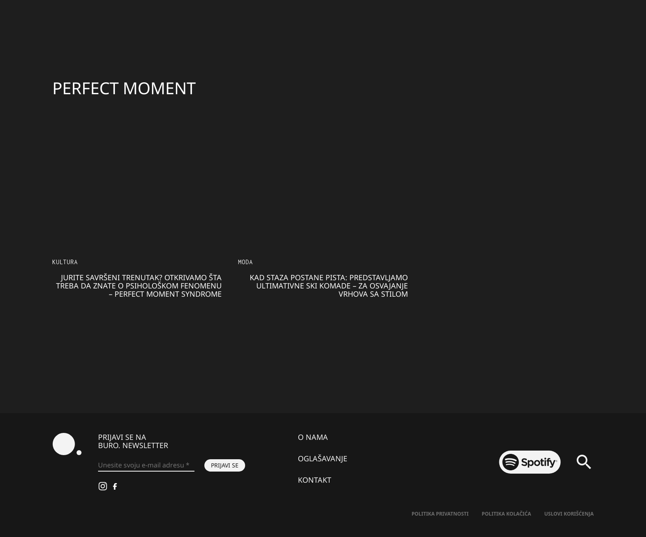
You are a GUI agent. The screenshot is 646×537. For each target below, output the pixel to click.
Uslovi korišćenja (569, 513)
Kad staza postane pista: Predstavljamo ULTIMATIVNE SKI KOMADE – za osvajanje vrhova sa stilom (329, 285)
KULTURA (65, 261)
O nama (313, 437)
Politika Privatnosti (440, 513)
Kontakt (314, 480)
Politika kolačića (506, 513)
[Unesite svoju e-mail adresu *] (146, 465)
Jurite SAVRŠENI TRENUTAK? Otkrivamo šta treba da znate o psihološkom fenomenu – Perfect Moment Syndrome (139, 285)
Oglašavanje (322, 458)
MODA (245, 261)
